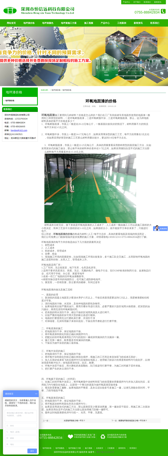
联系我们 (147, 2)
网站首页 (11, 23)
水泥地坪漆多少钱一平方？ (74, 421)
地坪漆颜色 (47, 23)
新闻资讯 (157, 2)
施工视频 (88, 23)
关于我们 (136, 2)
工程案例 (121, 23)
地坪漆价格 (29, 23)
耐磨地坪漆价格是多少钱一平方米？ (133, 421)
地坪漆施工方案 (69, 23)
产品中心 (126, 2)
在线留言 (99, 448)
